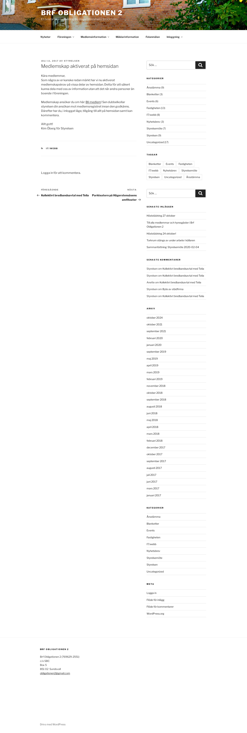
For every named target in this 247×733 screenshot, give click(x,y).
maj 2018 (152, 420)
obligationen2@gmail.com (55, 673)
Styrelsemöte (154, 128)
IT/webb (52, 148)
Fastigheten (153, 107)
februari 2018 (154, 440)
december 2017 (156, 447)
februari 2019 (154, 379)
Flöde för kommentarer (160, 606)
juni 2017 (152, 481)
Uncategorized (155, 142)
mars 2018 (153, 433)
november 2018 (156, 385)
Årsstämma (153, 87)
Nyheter (46, 36)
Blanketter (153, 94)
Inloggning (175, 36)
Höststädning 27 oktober (161, 215)
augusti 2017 (154, 467)
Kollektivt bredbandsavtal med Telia (183, 268)
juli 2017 (151, 474)
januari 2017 (154, 495)
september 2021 (156, 331)
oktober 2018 (154, 392)
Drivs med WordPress (53, 724)
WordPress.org (155, 613)
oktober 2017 (154, 454)
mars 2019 (153, 372)
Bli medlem (93, 102)
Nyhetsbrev (153, 121)
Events (151, 101)
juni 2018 (152, 413)
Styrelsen (72, 61)
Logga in (151, 592)
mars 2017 (153, 488)
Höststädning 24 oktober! (161, 233)
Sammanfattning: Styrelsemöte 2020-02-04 (173, 247)
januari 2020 (154, 344)
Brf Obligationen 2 (82, 13)
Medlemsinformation (95, 36)
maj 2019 (152, 358)
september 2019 (156, 351)
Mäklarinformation (127, 36)
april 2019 (152, 365)
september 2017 (156, 461)
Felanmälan (153, 36)
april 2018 (152, 426)
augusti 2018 (154, 406)
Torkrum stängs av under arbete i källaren (171, 240)
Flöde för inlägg (155, 599)
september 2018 (156, 399)
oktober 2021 (154, 324)
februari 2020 (155, 338)
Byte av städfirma (172, 289)
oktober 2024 (155, 317)
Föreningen (66, 36)
